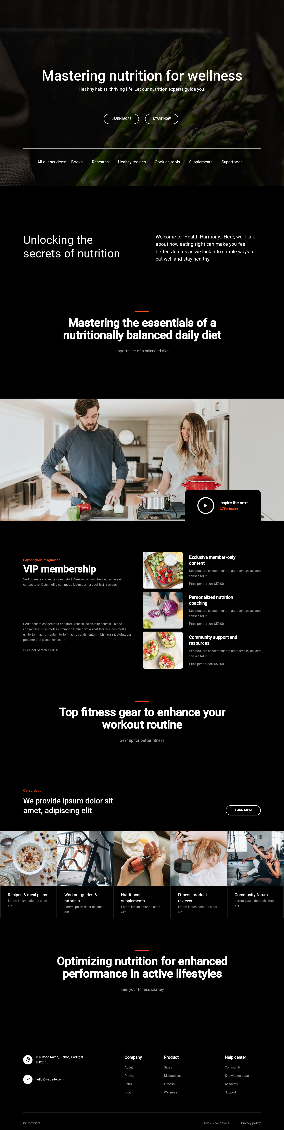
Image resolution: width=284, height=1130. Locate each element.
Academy (231, 1084)
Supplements (200, 162)
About (129, 1067)
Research (100, 162)
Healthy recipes (132, 162)
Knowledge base (237, 1076)
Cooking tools (167, 162)
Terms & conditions (215, 1123)
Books (77, 162)
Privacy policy (251, 1123)
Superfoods (232, 162)
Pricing (130, 1076)
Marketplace (173, 1076)
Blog (128, 1092)
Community (233, 1067)
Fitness (169, 1084)
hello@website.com (50, 1079)
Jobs (128, 1084)
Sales (168, 1067)
